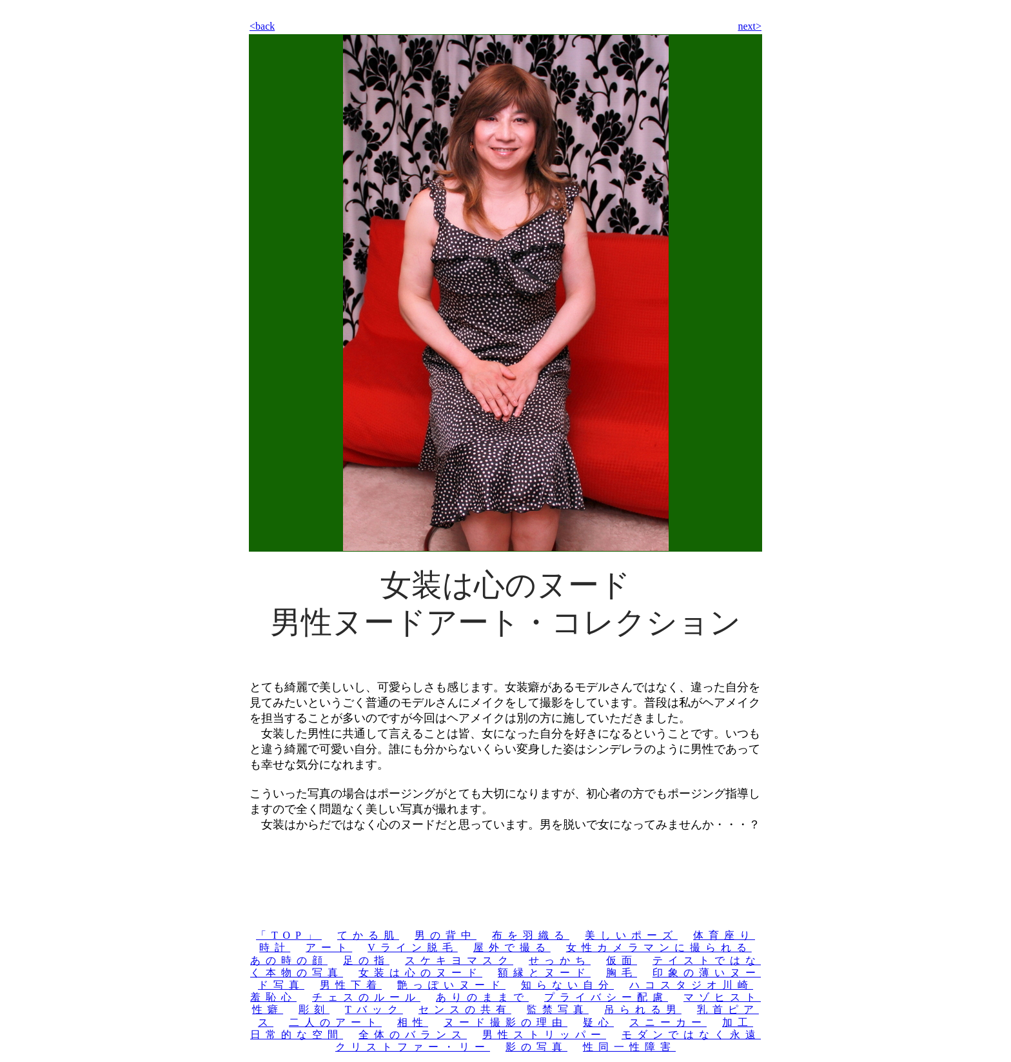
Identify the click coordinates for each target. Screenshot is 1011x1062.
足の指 (366, 960)
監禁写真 (558, 1009)
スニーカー (668, 1022)
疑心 (598, 1022)
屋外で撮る (512, 947)
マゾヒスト (722, 997)
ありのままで (482, 997)
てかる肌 (368, 935)
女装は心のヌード (420, 972)
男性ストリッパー (544, 1034)
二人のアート (335, 1022)
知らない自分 (567, 984)
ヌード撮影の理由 (505, 1022)
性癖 (267, 1009)
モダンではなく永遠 (691, 1034)
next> (749, 26)
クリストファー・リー (412, 1046)
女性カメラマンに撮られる (659, 947)
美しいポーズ (631, 935)
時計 (274, 947)
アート (329, 947)
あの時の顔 (289, 960)
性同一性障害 (629, 1046)
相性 (412, 1022)
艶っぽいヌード (451, 984)
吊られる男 (643, 1009)
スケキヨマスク (459, 960)
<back (262, 26)
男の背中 (445, 935)
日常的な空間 (296, 1034)
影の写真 (536, 1046)
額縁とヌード (544, 972)
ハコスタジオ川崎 (691, 984)
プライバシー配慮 (606, 997)
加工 (737, 1022)
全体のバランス (412, 1034)
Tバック (374, 1009)
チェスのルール (366, 997)
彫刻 (314, 1009)
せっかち (560, 960)
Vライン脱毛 (413, 947)
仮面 (621, 960)
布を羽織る (530, 935)
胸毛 (621, 972)
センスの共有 (464, 1009)
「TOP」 (289, 935)
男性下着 (351, 984)
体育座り (724, 935)
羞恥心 (273, 997)
